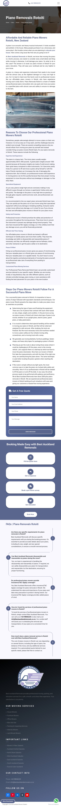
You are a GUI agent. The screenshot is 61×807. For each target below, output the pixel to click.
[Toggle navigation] (58, 3)
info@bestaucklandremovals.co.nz (23, 619)
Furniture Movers (13, 715)
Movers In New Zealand (15, 745)
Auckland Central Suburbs (16, 749)
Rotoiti (17, 22)
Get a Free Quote (8, 801)
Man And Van (11, 723)
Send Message (30, 431)
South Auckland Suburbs (15, 763)
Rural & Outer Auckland (15, 767)
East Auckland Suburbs (15, 760)
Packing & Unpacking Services (17, 726)
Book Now (30, 514)
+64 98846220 (26, 617)
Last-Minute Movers (14, 733)
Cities (12, 22)
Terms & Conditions (53, 804)
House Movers (12, 712)
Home (7, 22)
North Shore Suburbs (14, 752)
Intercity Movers (12, 730)
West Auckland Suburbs (15, 756)
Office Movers (12, 719)
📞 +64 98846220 (34, 3)
